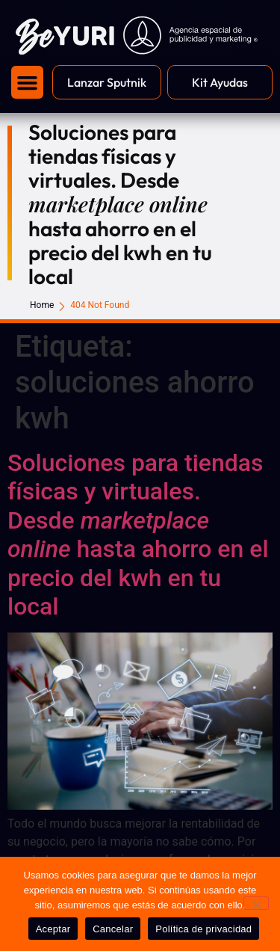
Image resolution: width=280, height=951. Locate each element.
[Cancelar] (256, 903)
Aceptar (53, 929)
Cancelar (113, 929)
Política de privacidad (203, 929)
